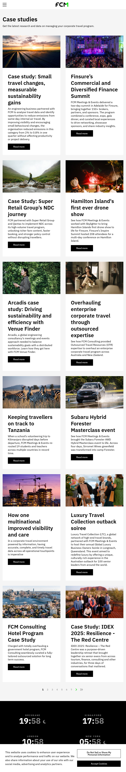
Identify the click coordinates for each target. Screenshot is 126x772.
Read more (21, 147)
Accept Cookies (99, 763)
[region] (63, 758)
